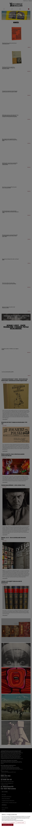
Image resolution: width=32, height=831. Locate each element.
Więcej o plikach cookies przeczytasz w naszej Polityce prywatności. (12, 820)
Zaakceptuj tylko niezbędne (9, 822)
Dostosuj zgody (20, 822)
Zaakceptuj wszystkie (7, 824)
